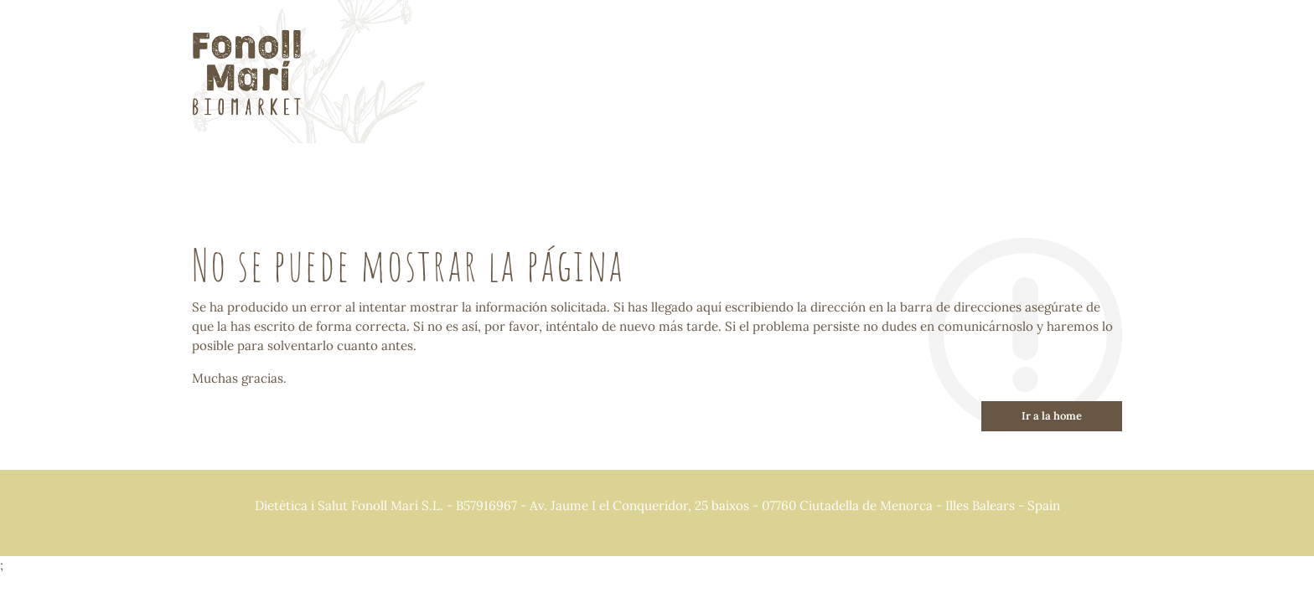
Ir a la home (1052, 416)
